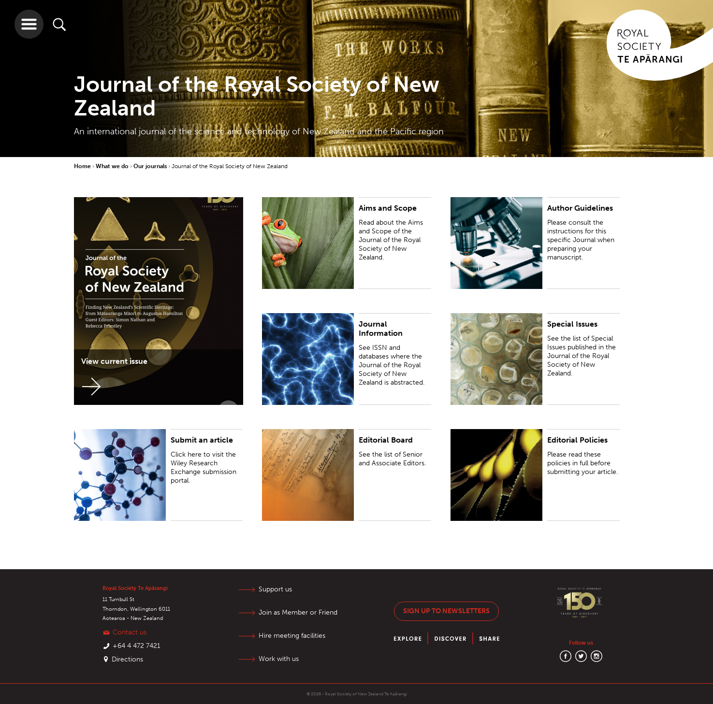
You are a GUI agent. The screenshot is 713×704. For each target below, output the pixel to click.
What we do (113, 166)
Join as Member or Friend (298, 612)
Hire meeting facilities (292, 636)
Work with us (279, 659)
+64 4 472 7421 (136, 646)
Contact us (129, 632)
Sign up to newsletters (446, 611)
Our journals (150, 166)
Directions (127, 659)
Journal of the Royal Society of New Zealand (230, 166)
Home (83, 166)
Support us (275, 589)
